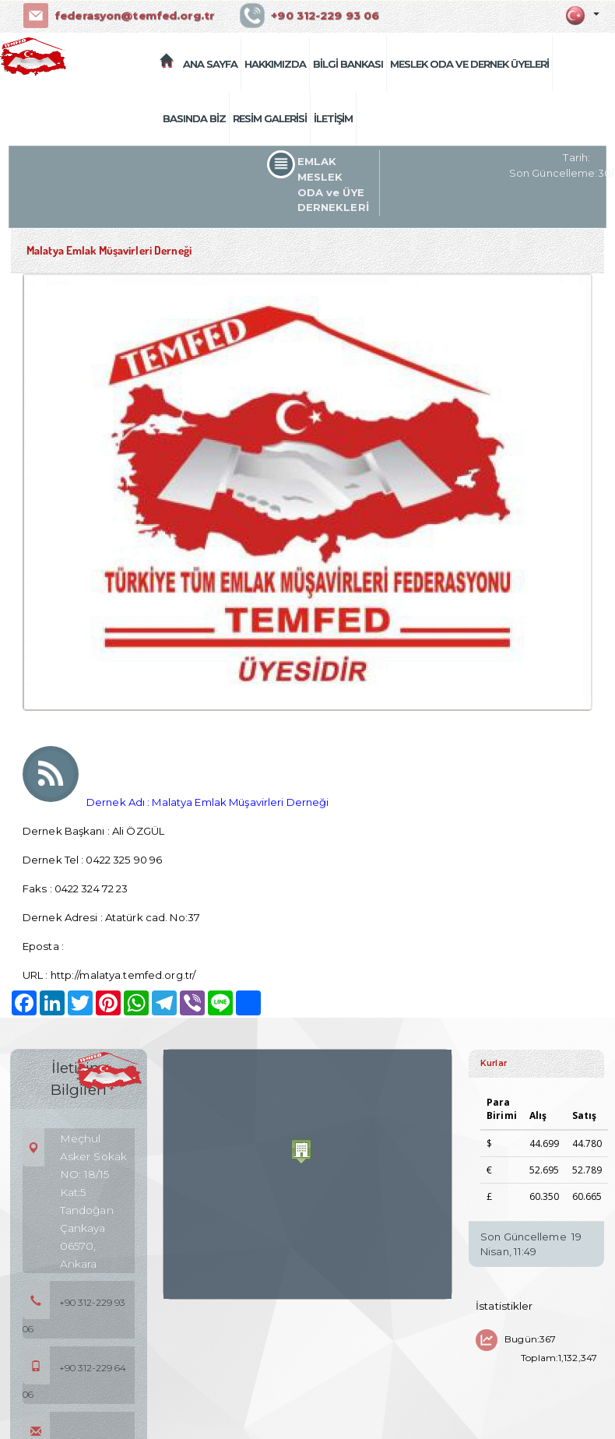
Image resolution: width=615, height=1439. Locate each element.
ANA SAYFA (210, 64)
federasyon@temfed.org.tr (133, 15)
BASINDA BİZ (194, 118)
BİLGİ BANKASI (348, 64)
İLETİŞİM (333, 118)
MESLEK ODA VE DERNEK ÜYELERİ (469, 64)
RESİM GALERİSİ (270, 118)
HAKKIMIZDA (275, 64)
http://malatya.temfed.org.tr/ (123, 975)
